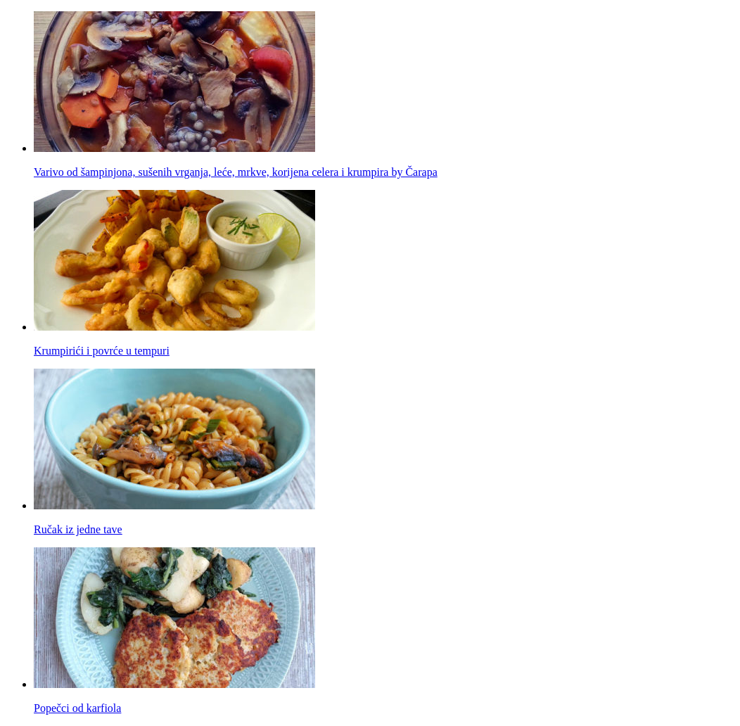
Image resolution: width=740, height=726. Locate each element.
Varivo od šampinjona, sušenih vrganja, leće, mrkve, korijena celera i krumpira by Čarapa (236, 172)
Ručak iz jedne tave (78, 529)
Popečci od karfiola (77, 708)
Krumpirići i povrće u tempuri (102, 351)
